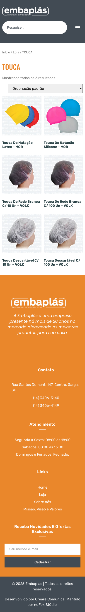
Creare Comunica (50, 599)
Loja (16, 52)
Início (6, 52)
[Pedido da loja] (45, 88)
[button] (78, 27)
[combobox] (34, 27)
